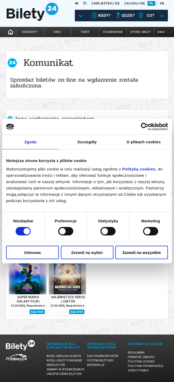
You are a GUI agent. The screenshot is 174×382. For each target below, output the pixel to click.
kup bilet (37, 312)
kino (57, 32)
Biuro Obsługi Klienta (64, 356)
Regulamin (136, 352)
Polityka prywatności (145, 366)
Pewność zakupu (141, 357)
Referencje (95, 365)
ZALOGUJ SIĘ (134, 3)
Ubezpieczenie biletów (64, 374)
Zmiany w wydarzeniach (65, 369)
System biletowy (100, 360)
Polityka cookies (141, 361)
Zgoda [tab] (30, 142)
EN (162, 3)
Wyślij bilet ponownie (64, 360)
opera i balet (140, 32)
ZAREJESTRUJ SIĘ (105, 3)
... (160, 31)
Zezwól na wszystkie (141, 252)
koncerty (29, 32)
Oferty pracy (138, 370)
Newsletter (56, 365)
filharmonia (112, 32)
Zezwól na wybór (87, 252)
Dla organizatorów (102, 356)
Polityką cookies (138, 168)
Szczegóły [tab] (87, 142)
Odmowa (32, 252)
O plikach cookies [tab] (143, 142)
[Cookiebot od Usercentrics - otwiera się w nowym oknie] (145, 127)
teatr (85, 32)
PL (151, 3)
